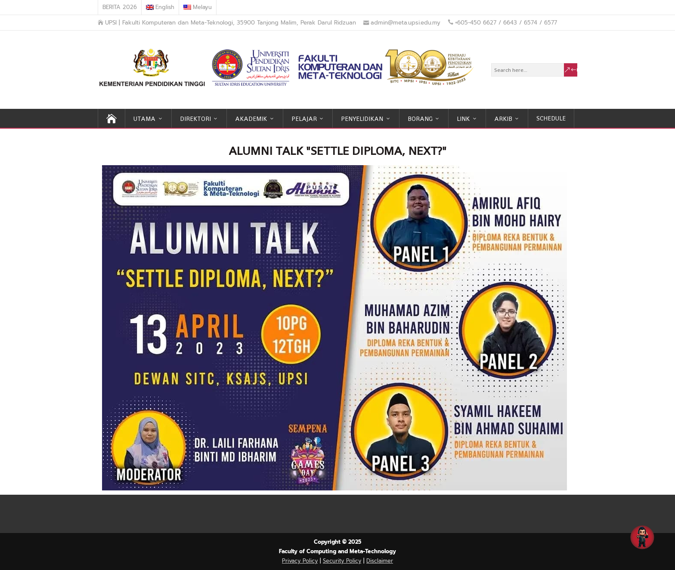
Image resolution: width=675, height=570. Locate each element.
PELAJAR (304, 119)
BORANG (420, 119)
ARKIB (503, 119)
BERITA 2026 (119, 7)
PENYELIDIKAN (362, 119)
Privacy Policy (300, 561)
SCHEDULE (551, 118)
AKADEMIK (251, 119)
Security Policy (342, 561)
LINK (463, 119)
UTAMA (144, 119)
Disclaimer (379, 561)
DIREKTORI (195, 119)
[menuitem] (160, 7)
